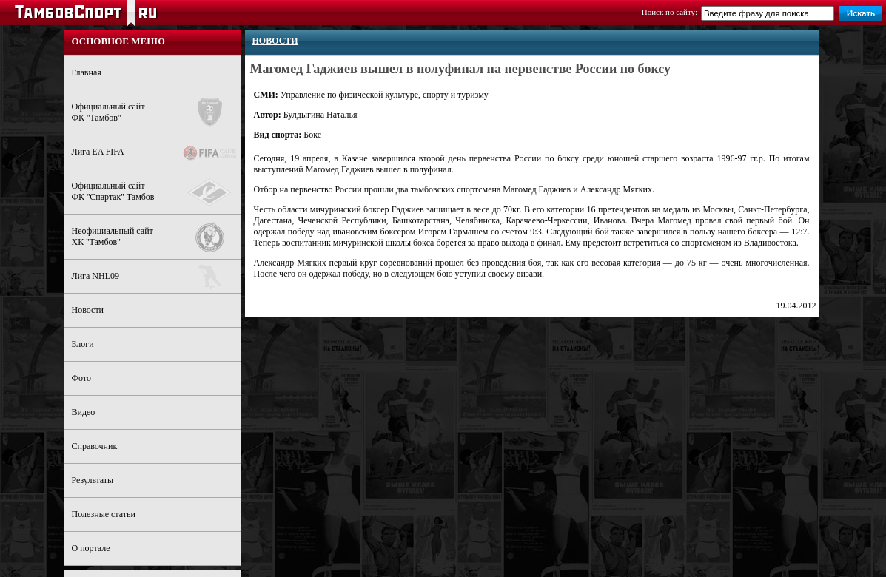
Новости (88, 310)
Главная (86, 72)
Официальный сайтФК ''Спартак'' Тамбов (156, 192)
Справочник (95, 446)
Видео (83, 412)
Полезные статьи (103, 514)
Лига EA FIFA (156, 153)
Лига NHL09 (156, 276)
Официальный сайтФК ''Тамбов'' (156, 112)
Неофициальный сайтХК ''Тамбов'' (156, 237)
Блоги (83, 344)
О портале (91, 548)
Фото (81, 378)
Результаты (93, 480)
